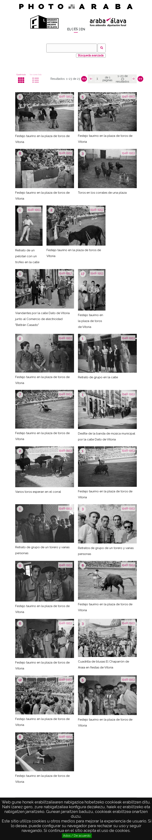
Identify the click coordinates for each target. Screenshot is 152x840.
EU (69, 29)
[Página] (97, 79)
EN (82, 29)
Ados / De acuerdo (77, 835)
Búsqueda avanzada (91, 55)
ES (76, 29)
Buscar (102, 48)
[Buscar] (71, 48)
